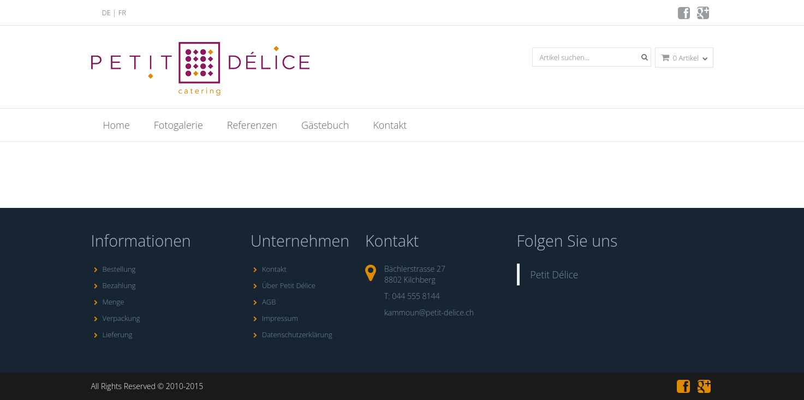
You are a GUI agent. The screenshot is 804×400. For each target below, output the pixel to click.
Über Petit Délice (283, 285)
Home (116, 125)
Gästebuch (325, 125)
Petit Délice (555, 274)
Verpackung (115, 318)
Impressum (274, 318)
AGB (263, 302)
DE (106, 12)
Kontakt (390, 125)
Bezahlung (113, 285)
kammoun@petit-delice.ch (429, 312)
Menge (107, 302)
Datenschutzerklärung (291, 334)
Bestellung (113, 269)
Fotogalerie (178, 125)
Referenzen (252, 125)
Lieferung (112, 334)
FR (122, 12)
